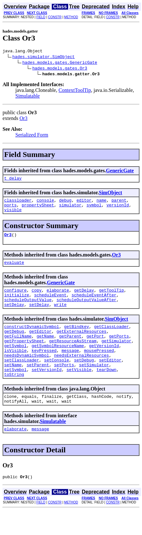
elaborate (58, 298)
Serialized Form (31, 135)
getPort (95, 349)
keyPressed (44, 366)
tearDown (106, 389)
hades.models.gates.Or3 (59, 69)
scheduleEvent (50, 303)
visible (13, 214)
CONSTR (54, 17)
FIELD (40, 17)
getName (45, 349)
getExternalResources (81, 343)
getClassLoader (111, 338)
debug (65, 203)
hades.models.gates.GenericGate (59, 63)
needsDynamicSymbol (26, 372)
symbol (93, 209)
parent (119, 203)
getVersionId (104, 361)
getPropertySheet (24, 355)
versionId (117, 209)
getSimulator (116, 355)
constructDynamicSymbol (31, 338)
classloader (18, 203)
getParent (70, 349)
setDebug (84, 378)
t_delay (13, 180)
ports (10, 209)
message (70, 366)
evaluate (14, 269)
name (101, 203)
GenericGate (120, 171)
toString (14, 395)
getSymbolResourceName (58, 361)
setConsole (56, 378)
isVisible (15, 366)
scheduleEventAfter (94, 303)
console (45, 203)
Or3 (24, 119)
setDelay (14, 315)
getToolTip (111, 298)
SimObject (110, 194)
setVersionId (47, 389)
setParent (38, 384)
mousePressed (99, 366)
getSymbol (15, 361)
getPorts (119, 349)
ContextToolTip (75, 91)
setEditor (110, 378)
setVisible (79, 389)
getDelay (84, 298)
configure (15, 298)
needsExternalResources (81, 372)
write (60, 315)
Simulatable (27, 97)
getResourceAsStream (72, 355)
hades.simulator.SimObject (43, 57)
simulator (70, 209)
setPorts (64, 384)
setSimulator (94, 384)
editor (83, 203)
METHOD (71, 17)
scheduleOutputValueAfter (86, 309)
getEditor (40, 343)
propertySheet (38, 209)
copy (37, 298)
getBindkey (76, 338)
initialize (16, 303)
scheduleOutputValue (27, 309)
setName (13, 384)
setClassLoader (21, 378)
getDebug (14, 343)
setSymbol (15, 389)
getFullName (18, 349)
